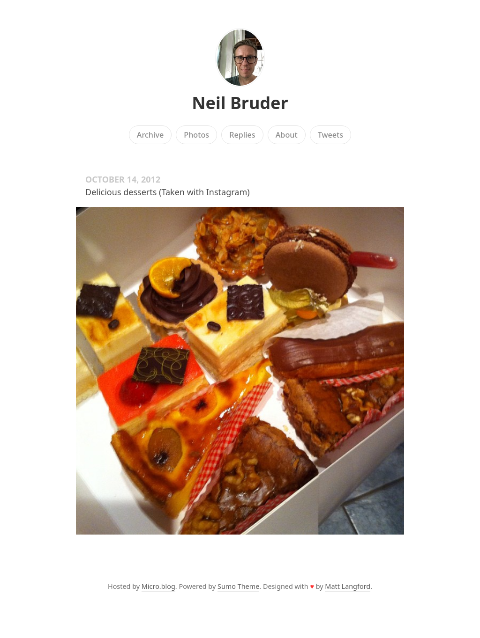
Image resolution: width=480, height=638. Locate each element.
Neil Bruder (240, 102)
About (287, 135)
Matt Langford (347, 586)
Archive (150, 135)
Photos (196, 135)
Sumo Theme (238, 586)
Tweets (331, 135)
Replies (242, 135)
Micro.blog (158, 586)
